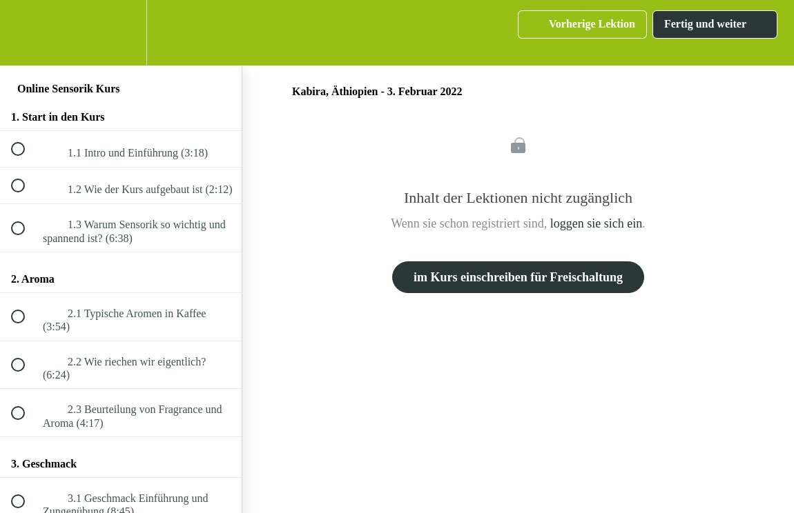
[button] (25, 33)
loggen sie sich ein (596, 223)
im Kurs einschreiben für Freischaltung (518, 277)
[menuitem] (120, 33)
